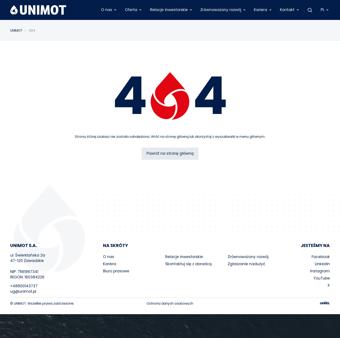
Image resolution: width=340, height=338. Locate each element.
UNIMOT (16, 30)
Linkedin (322, 263)
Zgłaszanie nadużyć (246, 263)
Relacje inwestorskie (184, 256)
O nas (108, 256)
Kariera (109, 263)
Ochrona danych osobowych (170, 303)
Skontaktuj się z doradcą (188, 263)
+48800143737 (24, 286)
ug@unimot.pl (23, 291)
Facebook (321, 256)
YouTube (322, 278)
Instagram (320, 271)
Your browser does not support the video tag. (170, 326)
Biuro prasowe (116, 271)
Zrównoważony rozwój (248, 256)
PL (325, 9)
